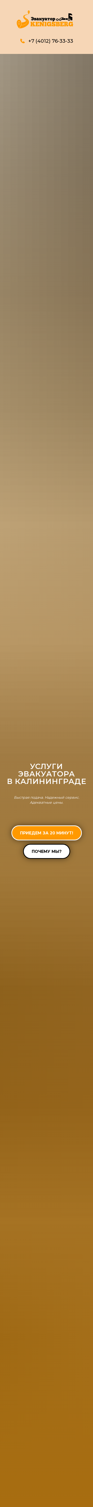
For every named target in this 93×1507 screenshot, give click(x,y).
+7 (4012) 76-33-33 (50, 41)
